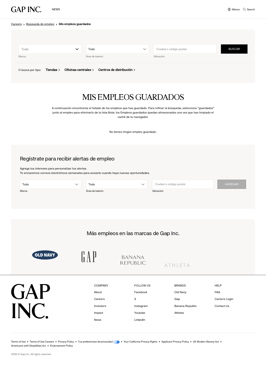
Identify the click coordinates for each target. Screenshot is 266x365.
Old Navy (180, 292)
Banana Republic (185, 306)
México (234, 9)
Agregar (231, 184)
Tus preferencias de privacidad (95, 341)
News (56, 9)
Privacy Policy (66, 341)
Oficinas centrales (77, 70)
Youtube (139, 313)
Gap (177, 299)
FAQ (217, 292)
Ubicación (159, 56)
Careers (16, 24)
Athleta (179, 313)
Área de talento (94, 56)
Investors (100, 306)
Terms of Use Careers (42, 341)
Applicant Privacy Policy (175, 341)
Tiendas (51, 70)
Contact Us (222, 306)
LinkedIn (139, 320)
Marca (22, 56)
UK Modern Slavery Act (206, 341)
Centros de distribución (115, 70)
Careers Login (224, 299)
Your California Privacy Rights (140, 341)
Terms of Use (18, 341)
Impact (98, 313)
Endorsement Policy (61, 345)
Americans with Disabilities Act (28, 345)
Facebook (140, 292)
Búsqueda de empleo (40, 24)
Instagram (141, 306)
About (98, 292)
